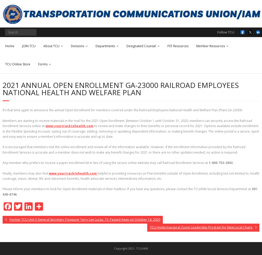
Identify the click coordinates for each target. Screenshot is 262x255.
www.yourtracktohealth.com (69, 126)
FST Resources (178, 46)
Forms (43, 64)
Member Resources (210, 46)
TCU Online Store (17, 64)
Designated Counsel (141, 46)
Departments (105, 46)
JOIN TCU (29, 46)
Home (9, 46)
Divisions (77, 46)
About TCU (51, 46)
